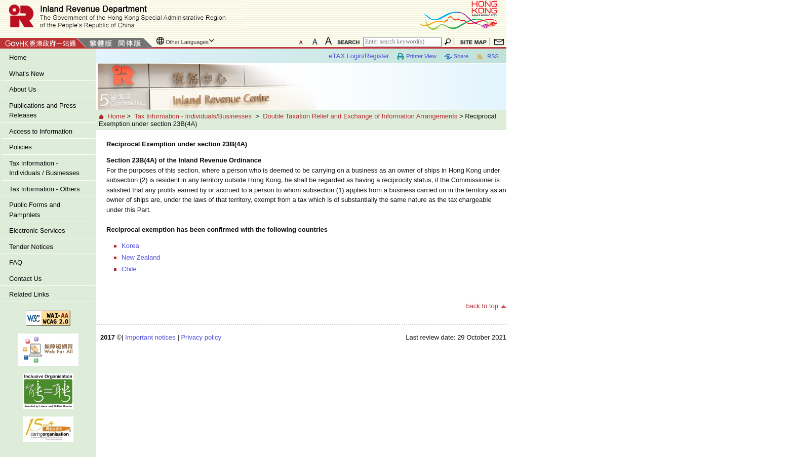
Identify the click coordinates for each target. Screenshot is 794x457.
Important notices (150, 337)
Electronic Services (37, 230)
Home (18, 57)
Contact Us (25, 278)
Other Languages (187, 42)
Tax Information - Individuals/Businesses (193, 116)
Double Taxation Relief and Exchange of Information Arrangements (360, 116)
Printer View (416, 57)
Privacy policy (201, 337)
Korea (130, 246)
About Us (22, 89)
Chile (129, 269)
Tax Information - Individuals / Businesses (44, 168)
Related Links (29, 294)
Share (456, 57)
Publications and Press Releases (42, 110)
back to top (482, 306)
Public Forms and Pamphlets (34, 210)
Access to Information (40, 131)
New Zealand (141, 257)
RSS (487, 57)
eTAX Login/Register (359, 56)
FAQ (15, 262)
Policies (20, 147)
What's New (26, 73)
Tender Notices (31, 247)
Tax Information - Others (44, 189)
